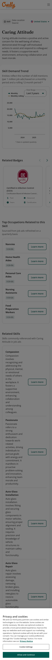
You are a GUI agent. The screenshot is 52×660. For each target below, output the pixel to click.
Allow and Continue (26, 654)
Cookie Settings (26, 647)
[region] (26, 634)
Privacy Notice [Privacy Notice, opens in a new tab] (26, 641)
